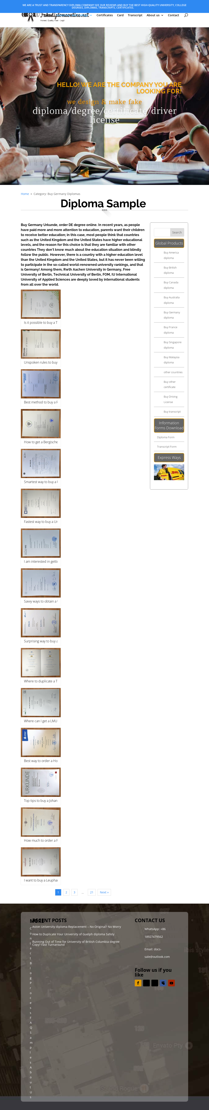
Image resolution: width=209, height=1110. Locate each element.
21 (91, 892)
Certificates (105, 15)
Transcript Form (166, 446)
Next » (104, 892)
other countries (173, 372)
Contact (173, 15)
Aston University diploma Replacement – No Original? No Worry (76, 927)
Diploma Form (165, 437)
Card (120, 15)
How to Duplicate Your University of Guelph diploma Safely (73, 934)
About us (153, 15)
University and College (72, 15)
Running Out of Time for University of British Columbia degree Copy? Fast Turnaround (76, 943)
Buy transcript (172, 411)
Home (48, 15)
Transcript (135, 15)
